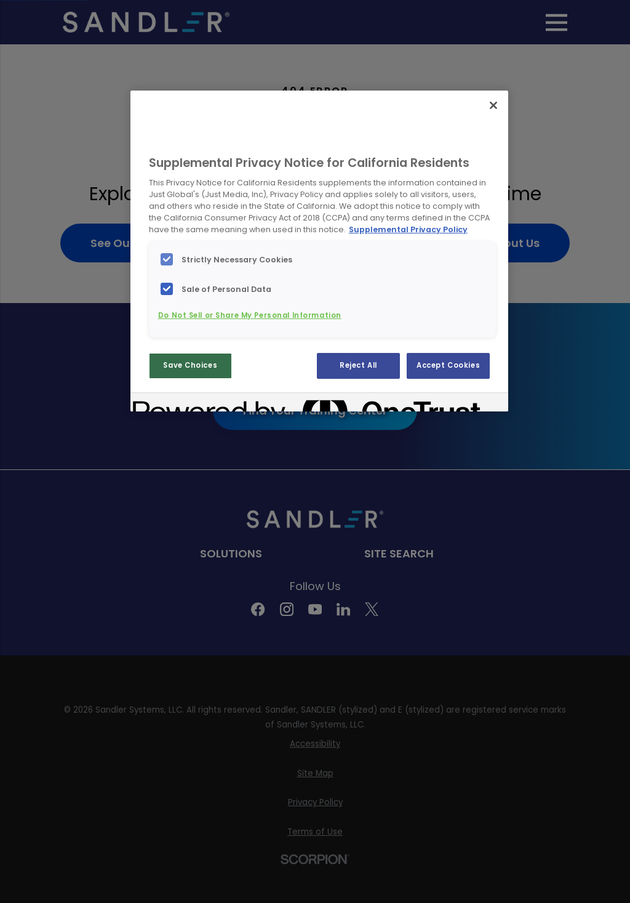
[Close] (493, 105)
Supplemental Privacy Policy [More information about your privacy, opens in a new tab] (408, 229)
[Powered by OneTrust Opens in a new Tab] (177, 403)
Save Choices (190, 365)
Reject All (358, 365)
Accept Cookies (448, 365)
